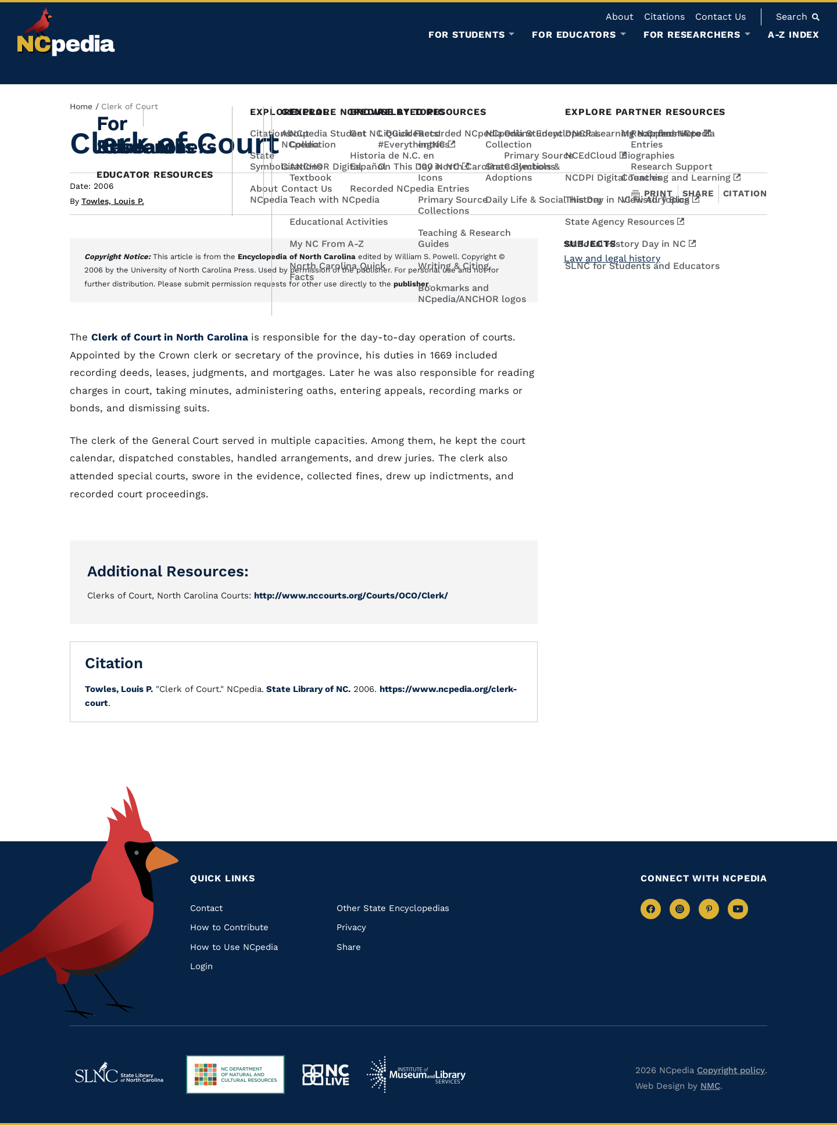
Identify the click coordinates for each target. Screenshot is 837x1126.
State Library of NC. (307, 689)
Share (698, 194)
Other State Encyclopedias (393, 908)
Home (81, 106)
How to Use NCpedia (234, 947)
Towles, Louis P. (112, 201)
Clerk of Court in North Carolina (171, 337)
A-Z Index (794, 34)
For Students (466, 35)
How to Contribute (229, 927)
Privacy (351, 927)
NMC (710, 1086)
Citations (664, 16)
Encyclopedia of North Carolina (297, 256)
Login (201, 966)
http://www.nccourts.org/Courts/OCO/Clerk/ (351, 595)
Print (652, 194)
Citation (745, 193)
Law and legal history (612, 258)
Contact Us (720, 16)
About (620, 16)
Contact (206, 908)
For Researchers (692, 35)
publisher (411, 283)
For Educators (574, 35)
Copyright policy (731, 1070)
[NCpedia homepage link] (66, 31)
